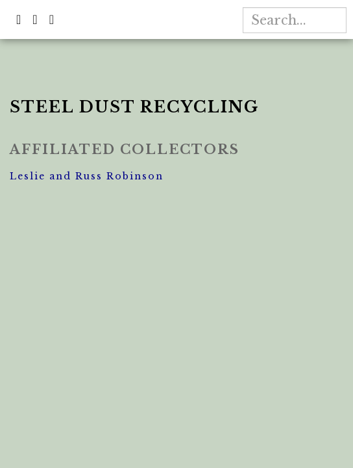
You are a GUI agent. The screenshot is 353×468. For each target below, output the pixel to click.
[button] (19, 19)
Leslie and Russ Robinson (87, 176)
